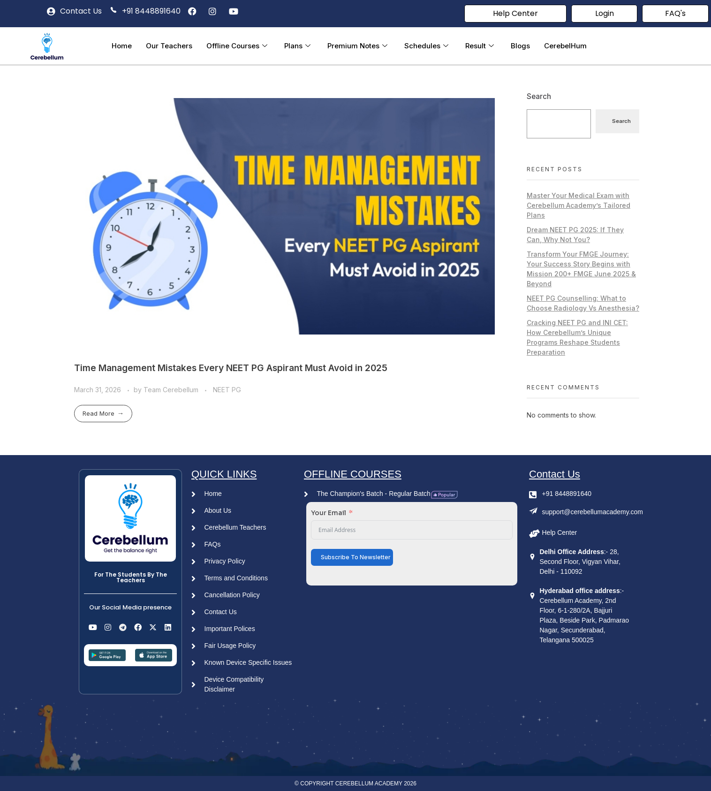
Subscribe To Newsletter (356, 557)
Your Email (328, 513)
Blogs (520, 45)
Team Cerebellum (172, 390)
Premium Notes (357, 45)
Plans (297, 45)
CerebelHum (565, 45)
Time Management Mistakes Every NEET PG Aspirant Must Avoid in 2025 (230, 367)
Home (122, 45)
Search (539, 96)
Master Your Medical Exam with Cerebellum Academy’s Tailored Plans (578, 205)
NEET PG (227, 390)
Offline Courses (236, 45)
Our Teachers (169, 45)
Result (479, 45)
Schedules (426, 45)
